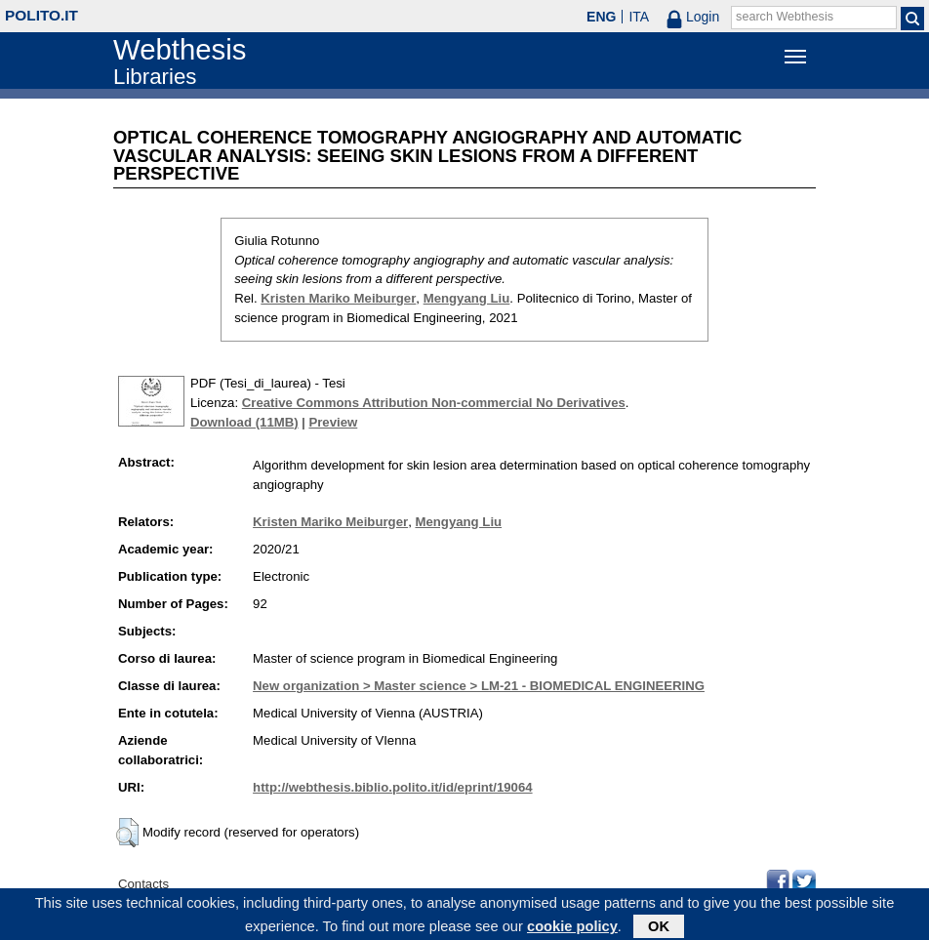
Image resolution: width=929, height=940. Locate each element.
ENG (601, 16)
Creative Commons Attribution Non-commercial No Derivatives (434, 402)
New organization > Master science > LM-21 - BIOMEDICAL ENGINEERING (479, 685)
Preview (332, 422)
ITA (638, 16)
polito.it (41, 15)
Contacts (143, 884)
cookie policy (572, 929)
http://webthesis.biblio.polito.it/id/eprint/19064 (392, 787)
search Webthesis (784, 16)
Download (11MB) (244, 422)
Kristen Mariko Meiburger (338, 298)
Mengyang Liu (467, 298)
